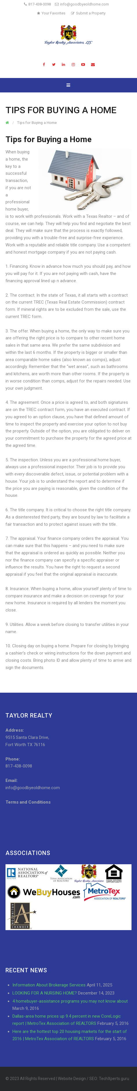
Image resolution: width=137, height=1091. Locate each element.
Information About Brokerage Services (49, 985)
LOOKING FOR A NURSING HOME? (44, 993)
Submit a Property (88, 13)
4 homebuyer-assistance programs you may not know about (70, 1001)
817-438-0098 (39, 4)
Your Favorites (51, 13)
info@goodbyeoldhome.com (82, 4)
